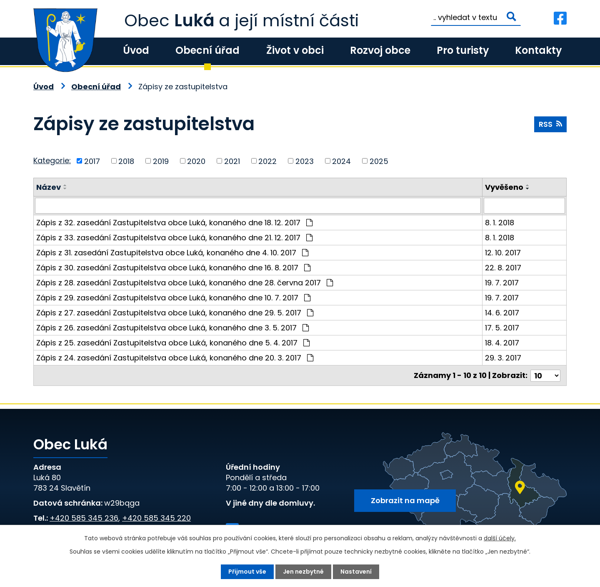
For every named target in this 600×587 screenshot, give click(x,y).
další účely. (500, 538)
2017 (92, 161)
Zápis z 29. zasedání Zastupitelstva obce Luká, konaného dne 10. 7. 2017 (173, 297)
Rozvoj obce (380, 50)
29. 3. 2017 (503, 358)
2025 (379, 161)
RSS (550, 124)
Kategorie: (52, 160)
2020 (196, 161)
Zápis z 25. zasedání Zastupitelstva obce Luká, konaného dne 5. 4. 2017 (173, 343)
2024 (341, 161)
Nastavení (356, 571)
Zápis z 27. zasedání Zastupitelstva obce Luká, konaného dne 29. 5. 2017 (174, 312)
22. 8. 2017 (503, 267)
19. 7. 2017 (502, 282)
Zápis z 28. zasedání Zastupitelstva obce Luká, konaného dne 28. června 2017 (184, 282)
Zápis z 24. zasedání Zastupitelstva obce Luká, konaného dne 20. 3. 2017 (174, 358)
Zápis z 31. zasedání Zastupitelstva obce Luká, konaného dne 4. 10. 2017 (172, 252)
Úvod (136, 50)
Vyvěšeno (504, 187)
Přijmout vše (247, 571)
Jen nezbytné (303, 571)
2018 (126, 161)
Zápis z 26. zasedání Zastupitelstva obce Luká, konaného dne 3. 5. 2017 (172, 327)
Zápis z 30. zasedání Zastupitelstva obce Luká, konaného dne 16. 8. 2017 (173, 267)
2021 (232, 161)
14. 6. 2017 (502, 312)
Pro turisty (463, 50)
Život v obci (295, 50)
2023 (304, 161)
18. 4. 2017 (502, 343)
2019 (161, 161)
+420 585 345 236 (84, 518)
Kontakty (538, 50)
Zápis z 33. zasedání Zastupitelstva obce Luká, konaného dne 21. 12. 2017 (174, 237)
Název (48, 187)
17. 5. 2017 (502, 327)
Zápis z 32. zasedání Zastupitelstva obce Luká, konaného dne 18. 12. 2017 (174, 222)
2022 (267, 161)
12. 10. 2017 (503, 252)
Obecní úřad (207, 50)
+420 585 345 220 (156, 518)
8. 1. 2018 (499, 222)
